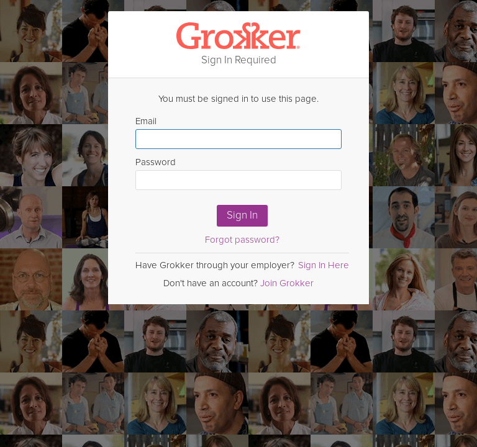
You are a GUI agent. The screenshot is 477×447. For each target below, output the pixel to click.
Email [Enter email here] (238, 132)
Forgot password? (242, 239)
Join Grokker (287, 283)
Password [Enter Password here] (238, 173)
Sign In (242, 215)
